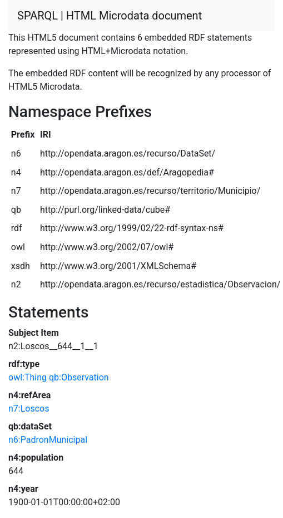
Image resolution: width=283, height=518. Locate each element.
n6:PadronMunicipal (47, 439)
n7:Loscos (28, 408)
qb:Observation (79, 377)
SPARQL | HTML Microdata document (109, 15)
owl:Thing (27, 377)
